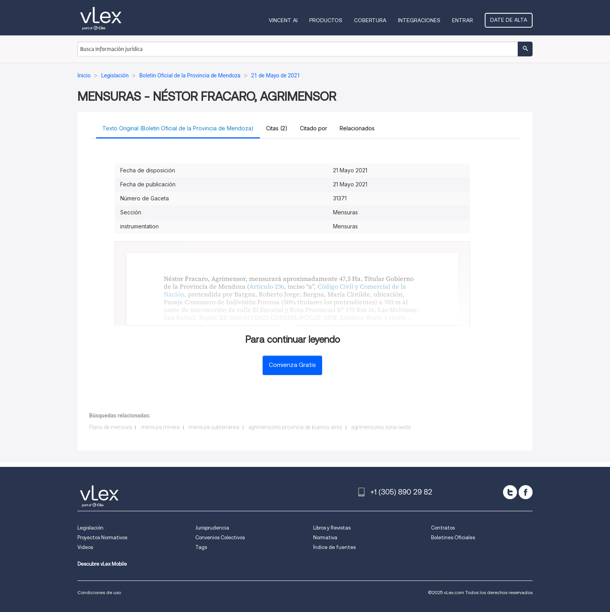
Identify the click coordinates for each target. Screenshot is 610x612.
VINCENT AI (283, 20)
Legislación (90, 528)
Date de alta (508, 20)
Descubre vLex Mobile (102, 564)
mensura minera (160, 427)
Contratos (443, 528)
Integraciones (419, 20)
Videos (85, 547)
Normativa (325, 537)
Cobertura (370, 20)
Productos (325, 20)
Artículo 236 (266, 286)
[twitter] (510, 492)
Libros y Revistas (332, 528)
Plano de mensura (110, 427)
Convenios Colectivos (220, 537)
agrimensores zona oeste (381, 427)
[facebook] (526, 492)
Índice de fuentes (334, 547)
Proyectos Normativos (102, 537)
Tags (201, 547)
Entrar (462, 20)
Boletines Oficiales (453, 537)
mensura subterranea (214, 427)
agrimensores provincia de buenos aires (295, 427)
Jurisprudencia (212, 528)
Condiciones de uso (99, 592)
